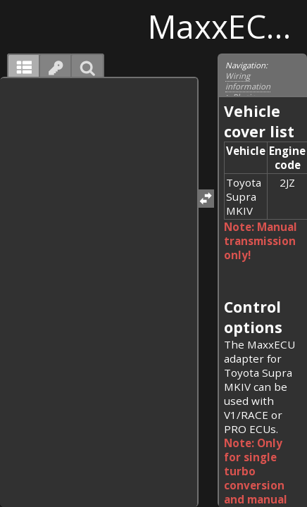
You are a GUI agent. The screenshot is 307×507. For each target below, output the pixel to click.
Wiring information (247, 81)
